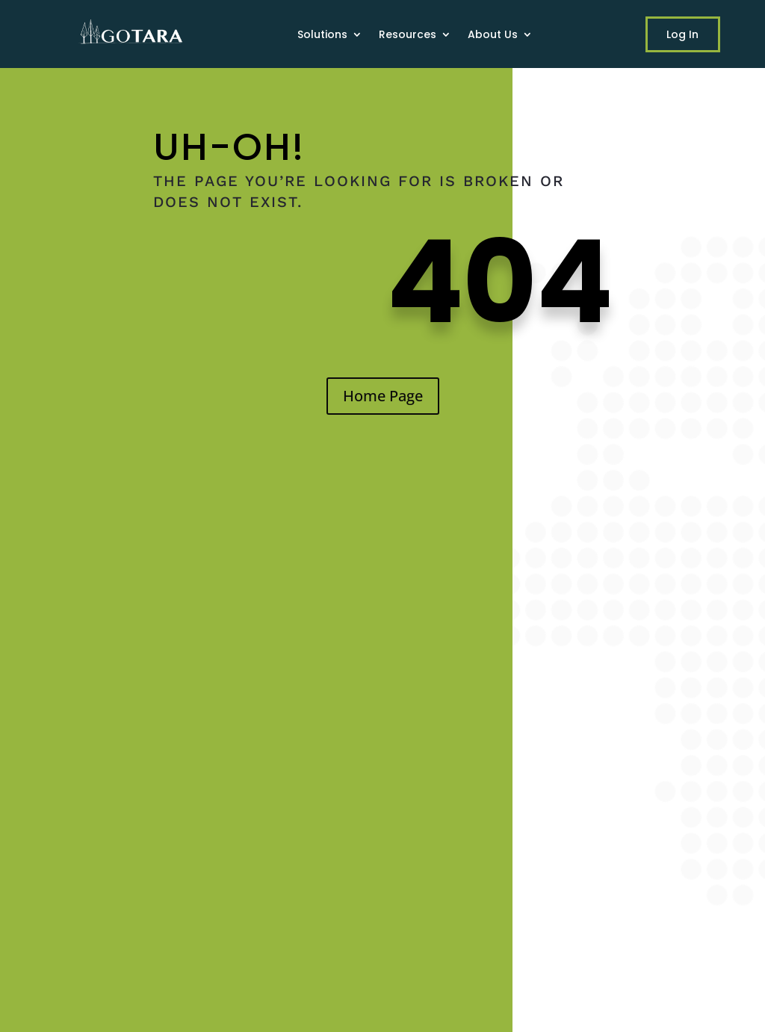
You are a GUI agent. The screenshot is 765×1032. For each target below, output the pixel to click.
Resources (407, 35)
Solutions (322, 35)
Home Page (383, 396)
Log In (682, 34)
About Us (493, 35)
